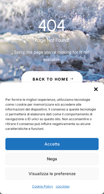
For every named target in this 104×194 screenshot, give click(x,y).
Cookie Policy (42, 186)
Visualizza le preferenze (52, 173)
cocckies (63, 186)
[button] (96, 89)
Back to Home (51, 79)
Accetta (52, 144)
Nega (52, 158)
